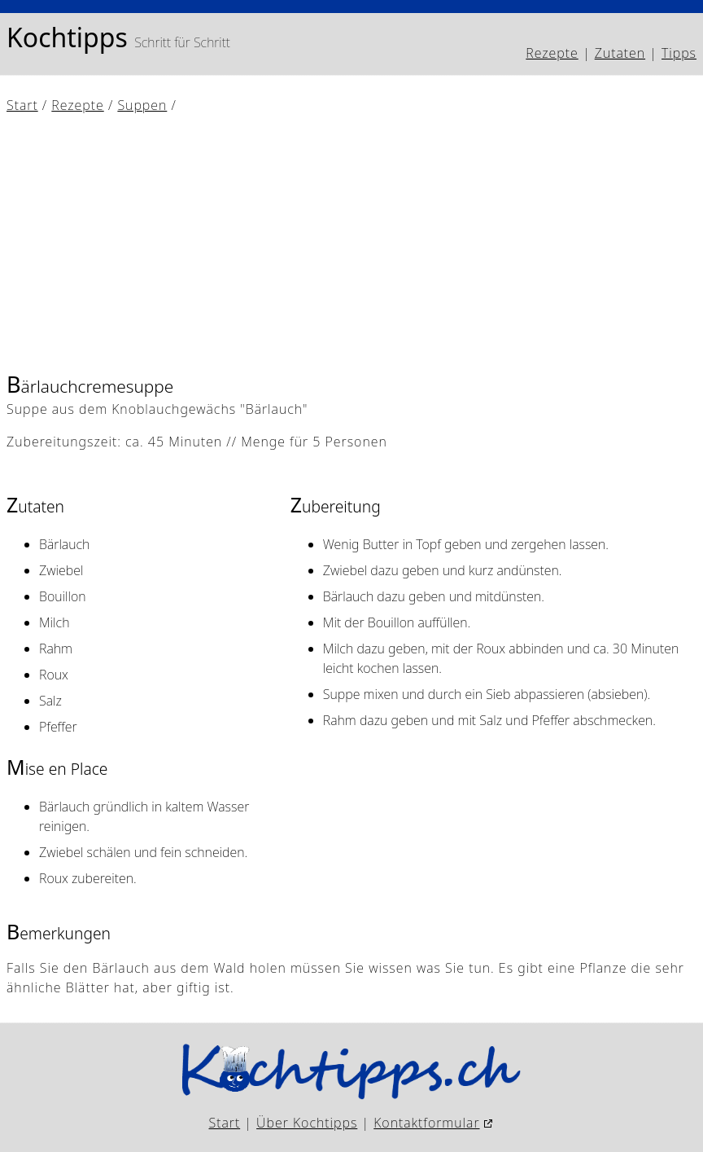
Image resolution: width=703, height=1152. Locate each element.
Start (22, 105)
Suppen (142, 105)
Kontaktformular (426, 1123)
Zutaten (620, 53)
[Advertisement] (351, 242)
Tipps (679, 53)
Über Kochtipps (306, 1123)
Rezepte (552, 53)
